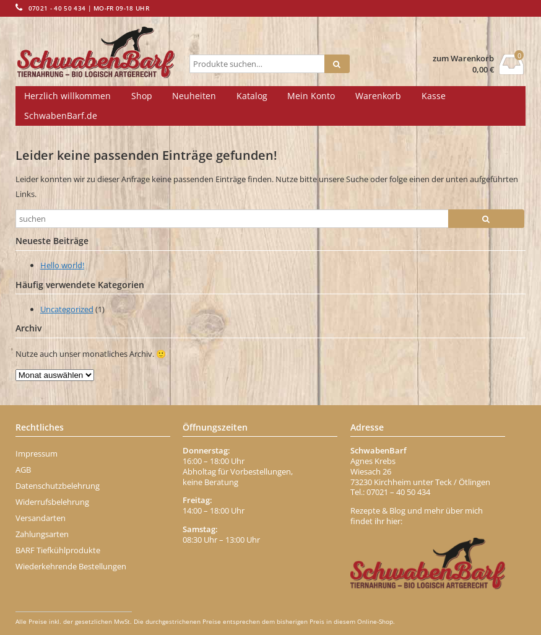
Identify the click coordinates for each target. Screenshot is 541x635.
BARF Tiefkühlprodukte (57, 550)
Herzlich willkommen (67, 96)
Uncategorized (66, 309)
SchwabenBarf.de (60, 115)
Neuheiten (194, 96)
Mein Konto (311, 96)
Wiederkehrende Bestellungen (70, 566)
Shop (141, 96)
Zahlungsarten (42, 534)
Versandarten (40, 517)
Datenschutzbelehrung (57, 485)
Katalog (251, 96)
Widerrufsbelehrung (52, 501)
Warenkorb (378, 96)
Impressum (36, 453)
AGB (23, 469)
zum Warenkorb (463, 59)
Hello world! (62, 265)
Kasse (434, 96)
